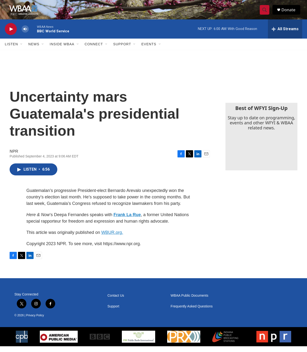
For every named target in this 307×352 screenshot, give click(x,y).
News (33, 50)
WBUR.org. (112, 238)
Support (122, 50)
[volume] (25, 34)
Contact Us (115, 301)
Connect (94, 50)
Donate (290, 12)
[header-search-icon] (266, 12)
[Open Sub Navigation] (22, 50)
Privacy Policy (35, 321)
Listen (11, 50)
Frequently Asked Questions (192, 312)
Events (148, 50)
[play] (11, 35)
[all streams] (285, 34)
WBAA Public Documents (189, 301)
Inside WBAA (62, 50)
